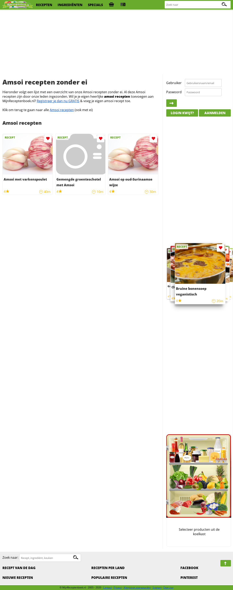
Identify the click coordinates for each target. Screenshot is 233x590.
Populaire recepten (109, 577)
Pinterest (189, 577)
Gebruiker (174, 83)
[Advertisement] (116, 42)
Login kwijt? (182, 113)
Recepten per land (108, 568)
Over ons (168, 587)
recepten (44, 5)
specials (95, 5)
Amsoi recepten (62, 110)
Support (157, 587)
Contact (107, 587)
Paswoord (174, 92)
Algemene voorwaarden (137, 587)
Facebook (189, 568)
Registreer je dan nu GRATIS (58, 101)
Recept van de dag (19, 568)
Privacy (118, 587)
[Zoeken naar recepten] (198, 5)
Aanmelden (214, 113)
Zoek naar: (10, 557)
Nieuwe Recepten (17, 577)
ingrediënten (70, 5)
